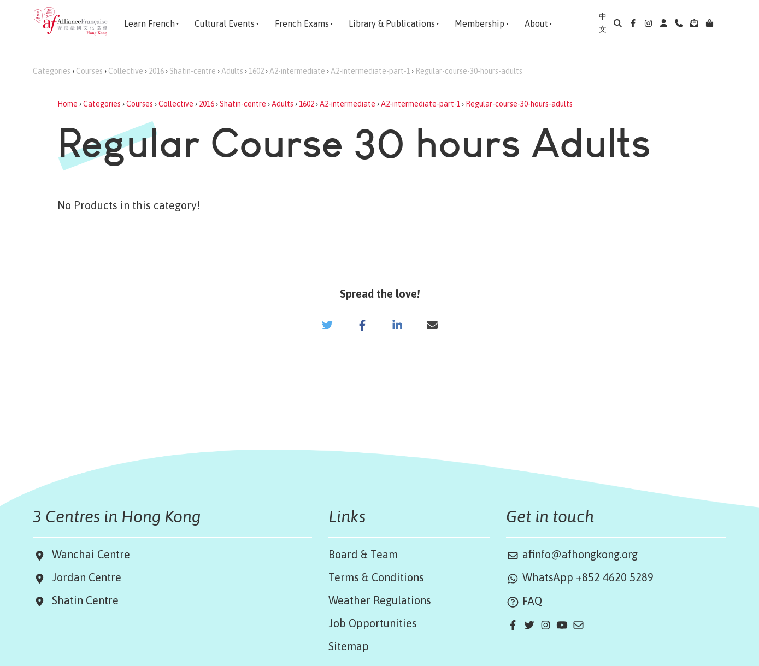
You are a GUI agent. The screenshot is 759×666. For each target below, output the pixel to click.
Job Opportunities (372, 623)
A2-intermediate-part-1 (370, 71)
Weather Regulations (379, 600)
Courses (89, 71)
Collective (125, 71)
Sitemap (348, 646)
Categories (51, 71)
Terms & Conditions (376, 577)
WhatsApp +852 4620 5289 (580, 577)
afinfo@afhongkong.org (572, 554)
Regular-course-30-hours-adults (468, 71)
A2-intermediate (297, 71)
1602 (256, 71)
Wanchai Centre (92, 554)
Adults (232, 71)
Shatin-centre (192, 71)
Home (67, 103)
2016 (156, 71)
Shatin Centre (82, 600)
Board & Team (363, 554)
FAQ (524, 600)
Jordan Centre (83, 577)
